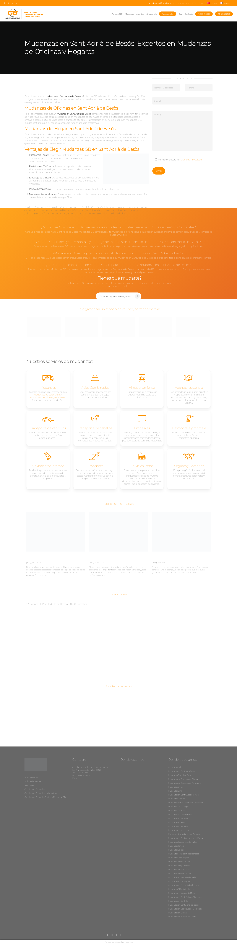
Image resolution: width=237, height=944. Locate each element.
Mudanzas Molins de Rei (179, 862)
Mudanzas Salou (175, 767)
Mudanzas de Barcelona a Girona (183, 779)
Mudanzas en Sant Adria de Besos (183, 905)
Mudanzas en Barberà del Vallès (182, 877)
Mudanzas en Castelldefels (180, 814)
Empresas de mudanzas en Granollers (185, 834)
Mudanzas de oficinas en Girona (182, 917)
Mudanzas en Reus (176, 822)
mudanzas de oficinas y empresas (47, 397)
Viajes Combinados (95, 387)
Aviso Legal (29, 785)
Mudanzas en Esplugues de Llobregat (185, 909)
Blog (29, 562)
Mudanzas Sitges (175, 850)
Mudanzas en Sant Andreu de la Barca (185, 838)
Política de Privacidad (190, 159)
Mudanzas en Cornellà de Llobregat (184, 885)
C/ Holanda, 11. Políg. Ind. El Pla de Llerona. (90, 767)
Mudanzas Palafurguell (178, 858)
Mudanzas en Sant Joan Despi (181, 771)
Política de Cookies (32, 781)
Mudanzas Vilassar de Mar (179, 869)
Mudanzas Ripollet (176, 799)
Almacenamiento (142, 387)
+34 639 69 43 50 (85, 775)
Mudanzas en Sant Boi (178, 901)
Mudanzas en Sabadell (178, 818)
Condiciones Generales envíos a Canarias (42, 793)
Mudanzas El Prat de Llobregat (182, 889)
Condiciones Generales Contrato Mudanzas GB (45, 797)
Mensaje (182, 131)
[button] (118, 296)
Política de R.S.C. (31, 777)
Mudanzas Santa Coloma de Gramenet (185, 803)
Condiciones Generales (34, 789)
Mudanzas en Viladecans (179, 830)
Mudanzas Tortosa (176, 846)
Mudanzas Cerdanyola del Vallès (182, 842)
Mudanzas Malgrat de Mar (180, 865)
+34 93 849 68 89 (83, 773)
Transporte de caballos (95, 428)
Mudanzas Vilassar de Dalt (180, 873)
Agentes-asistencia (189, 387)
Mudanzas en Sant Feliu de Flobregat (185, 897)
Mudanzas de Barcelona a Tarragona (184, 783)
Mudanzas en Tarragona (179, 806)
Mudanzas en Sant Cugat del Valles (183, 795)
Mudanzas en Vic (175, 787)
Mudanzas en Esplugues (179, 881)
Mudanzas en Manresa (178, 826)
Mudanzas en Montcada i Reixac (182, 893)
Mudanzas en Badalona (178, 810)
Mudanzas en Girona (177, 913)
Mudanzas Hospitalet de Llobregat (183, 854)
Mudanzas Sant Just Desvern (181, 775)
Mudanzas (36, 562)
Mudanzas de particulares (47, 394)
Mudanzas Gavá (175, 791)
